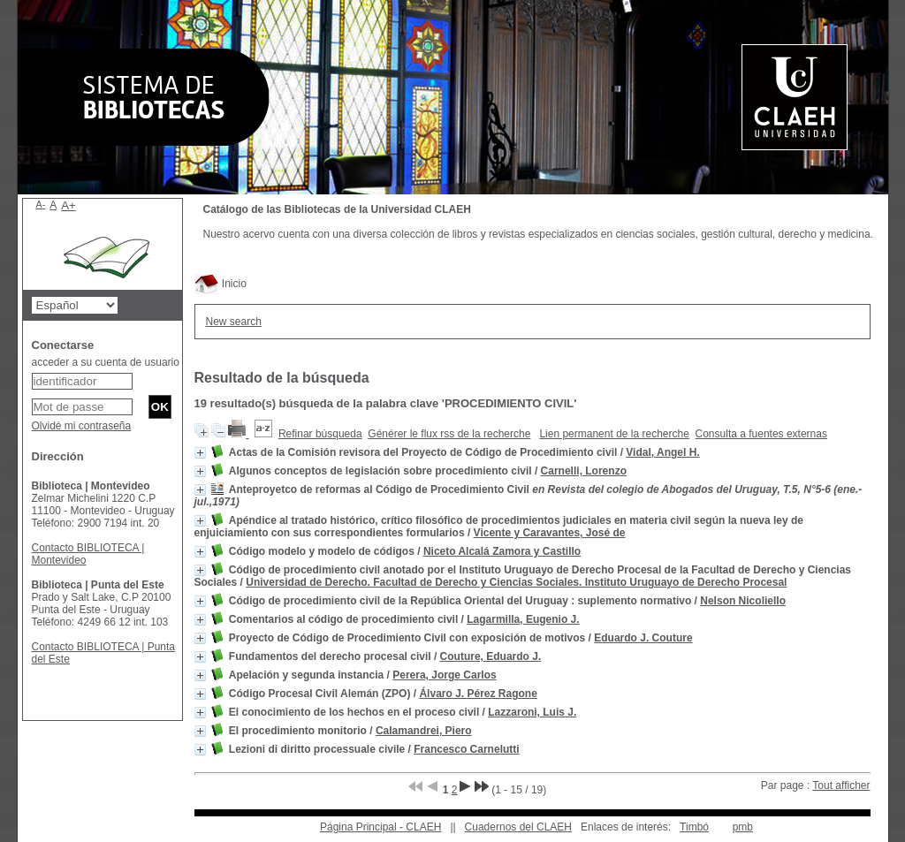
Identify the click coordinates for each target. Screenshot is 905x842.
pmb (743, 827)
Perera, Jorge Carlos (444, 675)
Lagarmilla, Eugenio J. (523, 619)
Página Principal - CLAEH (380, 827)
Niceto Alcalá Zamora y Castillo (502, 551)
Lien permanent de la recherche (613, 434)
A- (41, 204)
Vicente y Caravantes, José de (550, 533)
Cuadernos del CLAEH (518, 827)
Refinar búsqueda (320, 434)
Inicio (220, 283)
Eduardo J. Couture (643, 638)
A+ (68, 205)
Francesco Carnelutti (466, 749)
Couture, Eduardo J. (491, 656)
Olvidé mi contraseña (82, 426)
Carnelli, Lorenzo (584, 471)
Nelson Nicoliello (743, 601)
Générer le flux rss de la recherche (449, 434)
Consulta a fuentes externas (761, 434)
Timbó (694, 827)
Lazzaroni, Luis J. (532, 712)
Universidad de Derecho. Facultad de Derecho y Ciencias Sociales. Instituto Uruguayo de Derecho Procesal (516, 582)
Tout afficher (841, 785)
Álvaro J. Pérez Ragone (477, 693)
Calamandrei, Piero (424, 730)
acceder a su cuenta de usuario (105, 362)
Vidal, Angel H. (662, 452)
